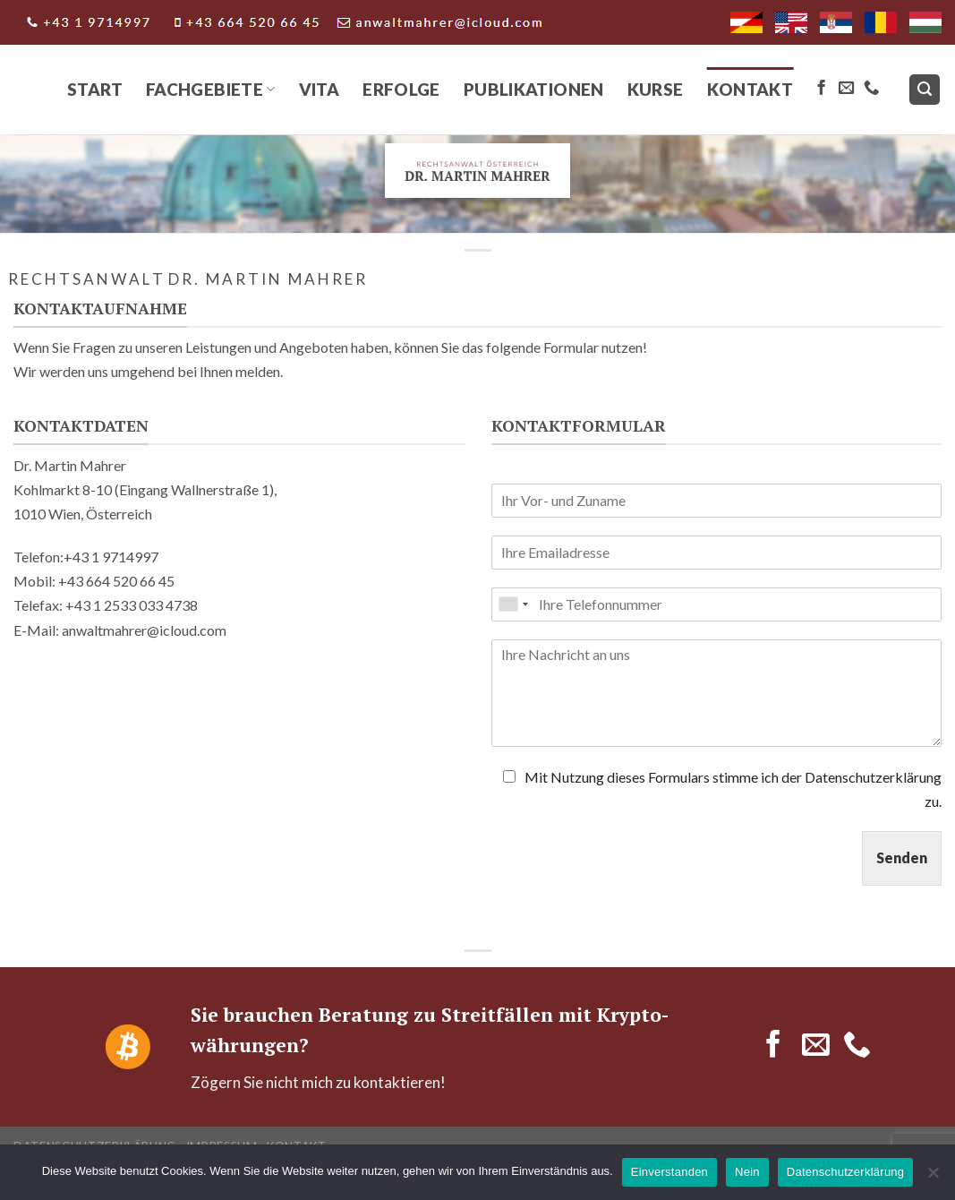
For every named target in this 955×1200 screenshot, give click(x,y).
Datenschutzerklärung (845, 1172)
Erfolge (401, 89)
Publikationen (534, 89)
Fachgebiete (211, 89)
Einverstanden (669, 1172)
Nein (747, 1172)
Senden (901, 857)
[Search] (925, 90)
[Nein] (933, 1177)
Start (95, 89)
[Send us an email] (846, 89)
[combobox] (512, 604)
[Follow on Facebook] (821, 89)
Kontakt (750, 89)
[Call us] (871, 89)
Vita (319, 89)
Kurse (655, 89)
